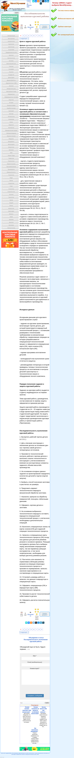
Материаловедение (11, 133)
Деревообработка (11, 80)
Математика (11, 127)
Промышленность (11, 172)
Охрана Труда (11, 155)
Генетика (11, 66)
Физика (11, 205)
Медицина (11, 138)
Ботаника (11, 60)
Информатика (11, 94)
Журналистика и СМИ (11, 83)
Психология (11, 175)
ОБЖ (11, 152)
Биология (11, 55)
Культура (11, 113)
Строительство (11, 191)
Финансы (11, 214)
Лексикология (11, 116)
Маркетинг (11, 124)
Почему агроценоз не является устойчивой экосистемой (35, 710)
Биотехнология (11, 58)
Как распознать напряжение (34, 729)
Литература (11, 119)
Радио (11, 177)
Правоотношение (11, 163)
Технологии (11, 197)
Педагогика (11, 158)
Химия (11, 216)
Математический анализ (11, 130)
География (11, 69)
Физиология (11, 208)
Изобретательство (11, 88)
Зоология (11, 86)
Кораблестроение (11, 108)
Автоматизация (11, 35)
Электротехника (11, 228)
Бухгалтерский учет (11, 63)
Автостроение (11, 38)
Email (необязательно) (35, 662)
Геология (11, 72)
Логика (11, 122)
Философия (11, 211)
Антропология (11, 41)
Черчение (11, 219)
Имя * (35, 656)
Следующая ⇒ (24, 38)
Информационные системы (11, 97)
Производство (11, 169)
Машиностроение (11, 136)
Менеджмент (11, 141)
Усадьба (11, 202)
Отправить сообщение (34, 695)
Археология (11, 44)
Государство (11, 74)
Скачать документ (44, 26)
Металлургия (11, 144)
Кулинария (11, 111)
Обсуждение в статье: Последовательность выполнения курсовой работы (36, 639)
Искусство (11, 99)
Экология (11, 222)
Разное (11, 180)
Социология (11, 183)
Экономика (11, 225)
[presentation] (35, 690)
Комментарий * (35, 668)
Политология (11, 161)
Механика (11, 150)
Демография (11, 77)
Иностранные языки (11, 91)
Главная (29, 0)
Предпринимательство (11, 52)
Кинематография (11, 105)
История (11, 102)
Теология (11, 194)
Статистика (11, 189)
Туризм (11, 200)
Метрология (11, 147)
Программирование (11, 166)
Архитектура (11, 47)
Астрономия (11, 49)
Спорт (11, 186)
